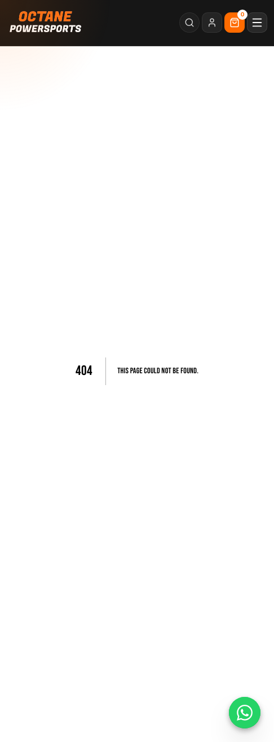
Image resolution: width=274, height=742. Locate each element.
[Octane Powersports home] (46, 22)
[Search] (189, 22)
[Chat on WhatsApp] (244, 712)
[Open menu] (257, 22)
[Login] (212, 22)
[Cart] (234, 22)
